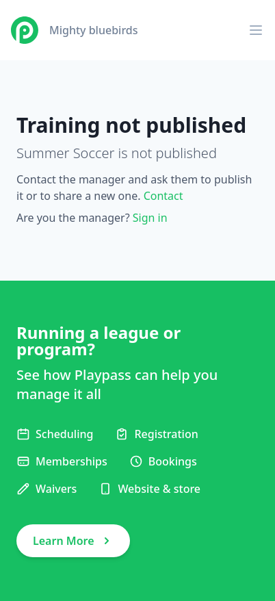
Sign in (150, 217)
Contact (163, 195)
